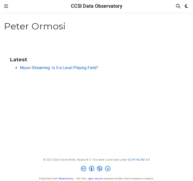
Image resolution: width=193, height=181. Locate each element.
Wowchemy (66, 178)
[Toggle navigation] (6, 6)
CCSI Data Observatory (96, 6)
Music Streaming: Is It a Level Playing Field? (59, 67)
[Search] (178, 6)
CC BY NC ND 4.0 (139, 159)
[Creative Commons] (96, 169)
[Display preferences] (186, 6)
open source (95, 178)
